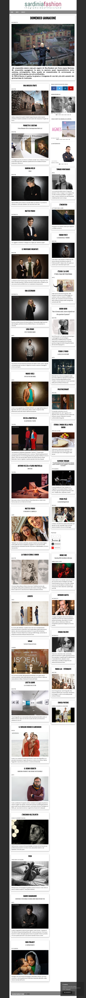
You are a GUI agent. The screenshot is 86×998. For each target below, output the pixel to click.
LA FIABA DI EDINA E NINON (30, 555)
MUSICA (54, 505)
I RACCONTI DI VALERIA (17, 859)
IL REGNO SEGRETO (30, 770)
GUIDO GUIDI (63, 311)
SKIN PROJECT (30, 943)
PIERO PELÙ (63, 500)
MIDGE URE (63, 556)
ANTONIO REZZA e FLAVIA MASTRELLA (30, 467)
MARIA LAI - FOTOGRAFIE (63, 669)
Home (12, 12)
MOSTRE (13, 89)
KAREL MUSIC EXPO (57, 561)
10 (70, 114)
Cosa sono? (68, 989)
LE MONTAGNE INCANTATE (30, 249)
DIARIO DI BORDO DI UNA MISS (60, 706)
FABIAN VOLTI (63, 236)
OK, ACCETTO (67, 992)
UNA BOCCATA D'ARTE (30, 86)
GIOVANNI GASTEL (63, 595)
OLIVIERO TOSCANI (63, 463)
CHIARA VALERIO (63, 632)
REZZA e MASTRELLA (30, 419)
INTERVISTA (14, 22)
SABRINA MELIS (30, 169)
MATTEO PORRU (30, 211)
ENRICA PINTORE (63, 703)
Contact (23, 12)
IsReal (30, 642)
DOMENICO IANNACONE (43, 18)
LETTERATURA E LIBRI (57, 208)
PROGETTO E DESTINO (30, 127)
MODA (13, 730)
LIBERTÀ (30, 596)
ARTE (12, 335)
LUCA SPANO (29, 330)
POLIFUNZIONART (63, 389)
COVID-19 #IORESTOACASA (18, 818)
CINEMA (13, 647)
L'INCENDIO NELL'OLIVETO (30, 815)
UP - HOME (27, 994)
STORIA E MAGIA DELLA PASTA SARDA (63, 426)
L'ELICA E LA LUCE (63, 272)
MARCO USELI (30, 375)
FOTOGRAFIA (14, 948)
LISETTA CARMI (30, 684)
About (17, 12)
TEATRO (13, 424)
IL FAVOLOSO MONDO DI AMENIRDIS (30, 727)
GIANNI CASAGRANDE (30, 897)
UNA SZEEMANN (30, 291)
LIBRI (12, 515)
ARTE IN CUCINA (56, 431)
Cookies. (65, 984)
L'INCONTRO (63, 205)
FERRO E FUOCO (63, 352)
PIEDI (30, 856)
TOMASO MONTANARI (63, 169)
